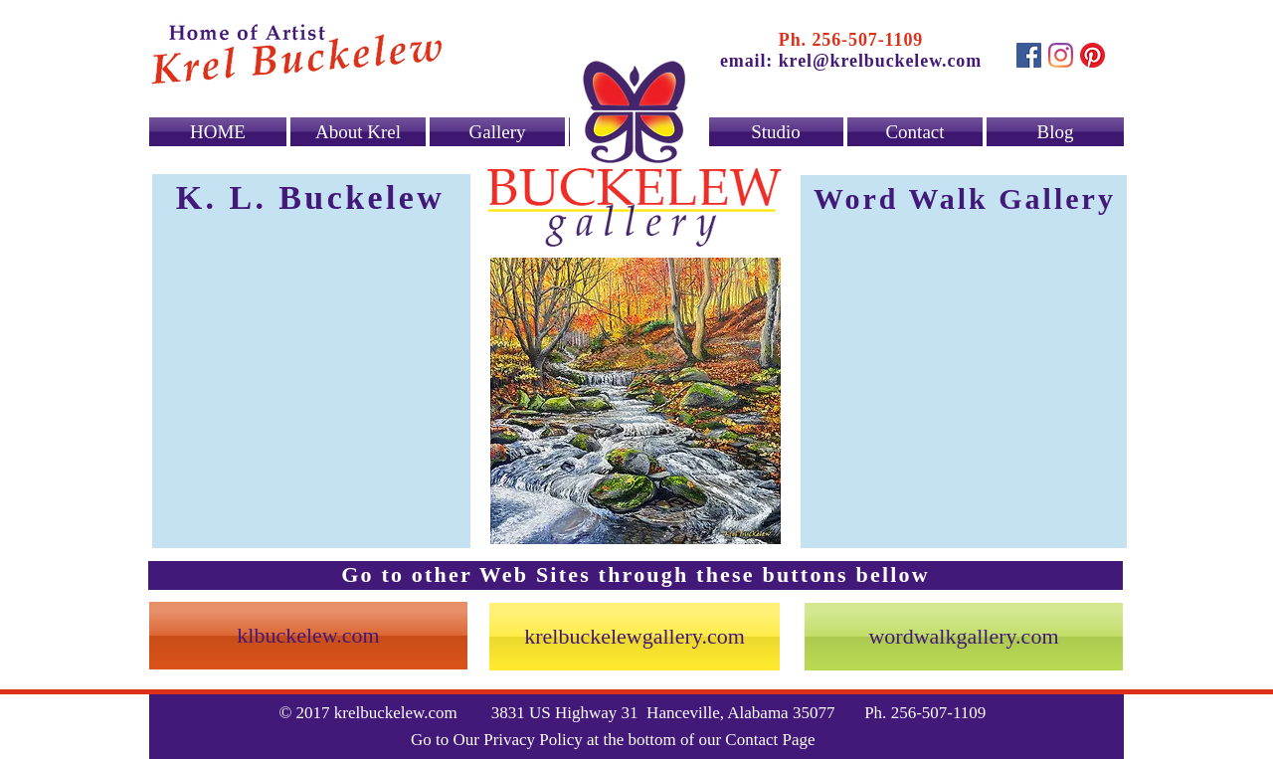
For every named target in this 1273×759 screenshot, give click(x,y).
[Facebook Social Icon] (1028, 55)
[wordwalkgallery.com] (964, 636)
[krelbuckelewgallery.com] (634, 636)
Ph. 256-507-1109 (851, 40)
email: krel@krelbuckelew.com (851, 61)
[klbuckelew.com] (308, 635)
